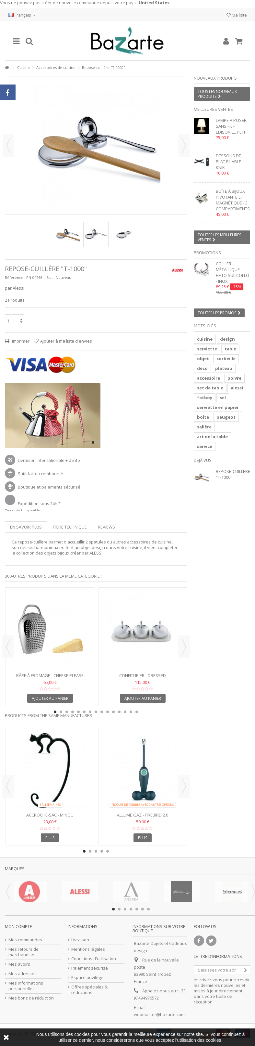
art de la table (212, 436)
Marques (15, 868)
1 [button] (93, 442)
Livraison (80, 940)
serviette (207, 349)
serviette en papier (218, 407)
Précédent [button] (8, 145)
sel (223, 397)
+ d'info (72, 460)
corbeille (226, 358)
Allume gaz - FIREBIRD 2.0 (142, 815)
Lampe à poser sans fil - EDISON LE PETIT (231, 126)
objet (203, 358)
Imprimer (20, 341)
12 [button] (119, 712)
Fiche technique (70, 527)
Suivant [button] (184, 145)
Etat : (50, 277)
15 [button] (136, 712)
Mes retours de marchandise (23, 952)
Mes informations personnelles (25, 985)
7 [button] (90, 712)
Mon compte (18, 926)
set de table (210, 388)
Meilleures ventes (213, 109)
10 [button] (107, 712)
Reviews (106, 527)
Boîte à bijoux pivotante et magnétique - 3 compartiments (233, 200)
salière (204, 427)
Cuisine (23, 67)
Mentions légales (88, 949)
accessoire (208, 378)
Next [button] (184, 646)
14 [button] (131, 712)
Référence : (15, 277)
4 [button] (72, 712)
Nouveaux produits (215, 78)
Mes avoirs (19, 964)
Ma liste (236, 15)
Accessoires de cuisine (55, 67)
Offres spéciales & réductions (89, 989)
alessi (237, 388)
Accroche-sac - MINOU (50, 815)
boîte (203, 417)
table (230, 349)
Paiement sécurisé (89, 968)
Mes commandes (25, 940)
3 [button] (66, 712)
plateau (223, 368)
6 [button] (84, 712)
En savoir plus (26, 527)
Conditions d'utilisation (93, 958)
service (204, 446)
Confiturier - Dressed (142, 675)
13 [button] (125, 712)
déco (202, 368)
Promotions (207, 252)
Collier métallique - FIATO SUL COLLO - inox (232, 272)
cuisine (205, 339)
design (227, 339)
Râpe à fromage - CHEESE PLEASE (50, 675)
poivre (234, 378)
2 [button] (99, 442)
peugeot (226, 417)
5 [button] (78, 712)
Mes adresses (22, 973)
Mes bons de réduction (31, 998)
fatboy (204, 397)
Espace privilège (87, 977)
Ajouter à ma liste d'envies (66, 341)
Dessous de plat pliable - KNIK (229, 161)
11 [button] (113, 712)
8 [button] (96, 712)
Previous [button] (8, 646)
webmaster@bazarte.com (159, 1014)
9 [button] (101, 712)
